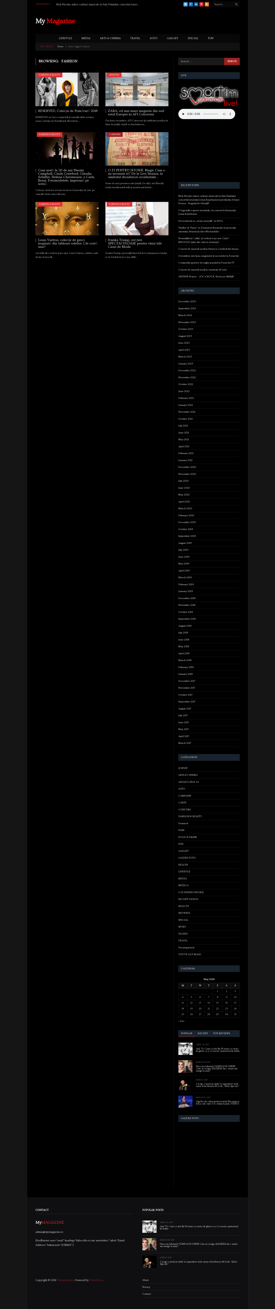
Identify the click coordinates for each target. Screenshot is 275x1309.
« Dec (181, 1021)
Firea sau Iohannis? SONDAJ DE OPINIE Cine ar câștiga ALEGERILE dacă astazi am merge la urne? (217, 1068)
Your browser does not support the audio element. (206, 114)
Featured (183, 823)
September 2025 (187, 308)
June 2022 (184, 391)
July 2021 (183, 425)
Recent (203, 1033)
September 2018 (187, 619)
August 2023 (185, 336)
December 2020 (187, 467)
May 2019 (183, 563)
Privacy (146, 1287)
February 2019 (186, 584)
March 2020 (185, 508)
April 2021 (183, 446)
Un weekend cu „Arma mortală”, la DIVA (200, 221)
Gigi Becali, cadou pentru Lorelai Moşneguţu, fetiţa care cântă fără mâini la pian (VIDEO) (218, 1103)
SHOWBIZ (184, 913)
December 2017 (186, 681)
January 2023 (185, 363)
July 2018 (183, 632)
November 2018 (186, 605)
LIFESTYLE (65, 38)
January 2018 (185, 674)
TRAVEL (135, 38)
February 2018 (186, 667)
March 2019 (185, 577)
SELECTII (183, 906)
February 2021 (186, 453)
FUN (210, 38)
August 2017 (184, 708)
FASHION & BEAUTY (49, 75)
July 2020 (183, 481)
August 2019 (185, 543)
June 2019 (184, 557)
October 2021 (185, 419)
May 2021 (183, 439)
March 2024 (185, 315)
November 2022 (187, 377)
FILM (181, 830)
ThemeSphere (65, 1280)
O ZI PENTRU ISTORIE (191, 892)
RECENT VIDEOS (188, 899)
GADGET (172, 38)
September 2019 (187, 536)
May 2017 (183, 729)
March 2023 (185, 356)
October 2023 (185, 329)
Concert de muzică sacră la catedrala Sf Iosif (202, 269)
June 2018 (183, 639)
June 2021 (183, 432)
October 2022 (185, 384)
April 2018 (183, 653)
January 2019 (185, 591)
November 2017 (186, 688)
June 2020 (184, 488)
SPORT (182, 926)
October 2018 (185, 612)
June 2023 (184, 343)
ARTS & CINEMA (110, 38)
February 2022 (186, 398)
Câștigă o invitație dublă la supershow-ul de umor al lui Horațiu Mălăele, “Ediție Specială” (218, 1085)
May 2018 (183, 646)
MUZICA (183, 885)
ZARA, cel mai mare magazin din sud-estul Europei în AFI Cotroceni (136, 112)
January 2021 (185, 460)
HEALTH (183, 864)
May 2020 (184, 494)
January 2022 (185, 405)
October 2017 (185, 695)
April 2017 (183, 736)
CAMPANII (114, 134)
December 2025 (187, 301)
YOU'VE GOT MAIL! (189, 954)
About (145, 1280)
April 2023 (184, 350)
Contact (146, 1294)
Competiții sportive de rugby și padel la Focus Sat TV (206, 262)
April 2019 (184, 570)
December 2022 (187, 370)
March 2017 (184, 743)
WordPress (96, 1280)
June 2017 (183, 722)
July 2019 (183, 550)
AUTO (153, 38)
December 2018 (186, 598)
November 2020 (187, 474)
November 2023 (187, 322)
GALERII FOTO (187, 857)
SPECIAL (193, 38)
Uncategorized (186, 947)
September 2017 (186, 701)
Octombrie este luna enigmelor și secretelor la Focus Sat (208, 256)
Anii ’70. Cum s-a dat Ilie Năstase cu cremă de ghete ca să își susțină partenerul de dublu (218, 1050)
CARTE (182, 802)
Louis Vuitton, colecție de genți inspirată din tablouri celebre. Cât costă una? (67, 243)
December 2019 (187, 522)
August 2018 (184, 626)
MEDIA (85, 38)
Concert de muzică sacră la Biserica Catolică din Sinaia (208, 249)
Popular (187, 1033)
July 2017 (183, 715)
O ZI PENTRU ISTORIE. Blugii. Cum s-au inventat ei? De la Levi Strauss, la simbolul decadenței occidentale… (137, 174)
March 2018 (184, 660)
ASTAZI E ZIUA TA (188, 782)
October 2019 (185, 529)
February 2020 (186, 515)
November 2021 (186, 412)
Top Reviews (221, 1033)
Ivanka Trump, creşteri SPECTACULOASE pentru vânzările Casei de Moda (135, 243)
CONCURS (184, 809)
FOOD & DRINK (187, 837)
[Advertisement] (171, 20)
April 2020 (184, 501)
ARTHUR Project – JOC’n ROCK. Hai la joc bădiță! (206, 276)
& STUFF (183, 768)
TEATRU (183, 933)
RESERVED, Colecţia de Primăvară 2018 (68, 111)
